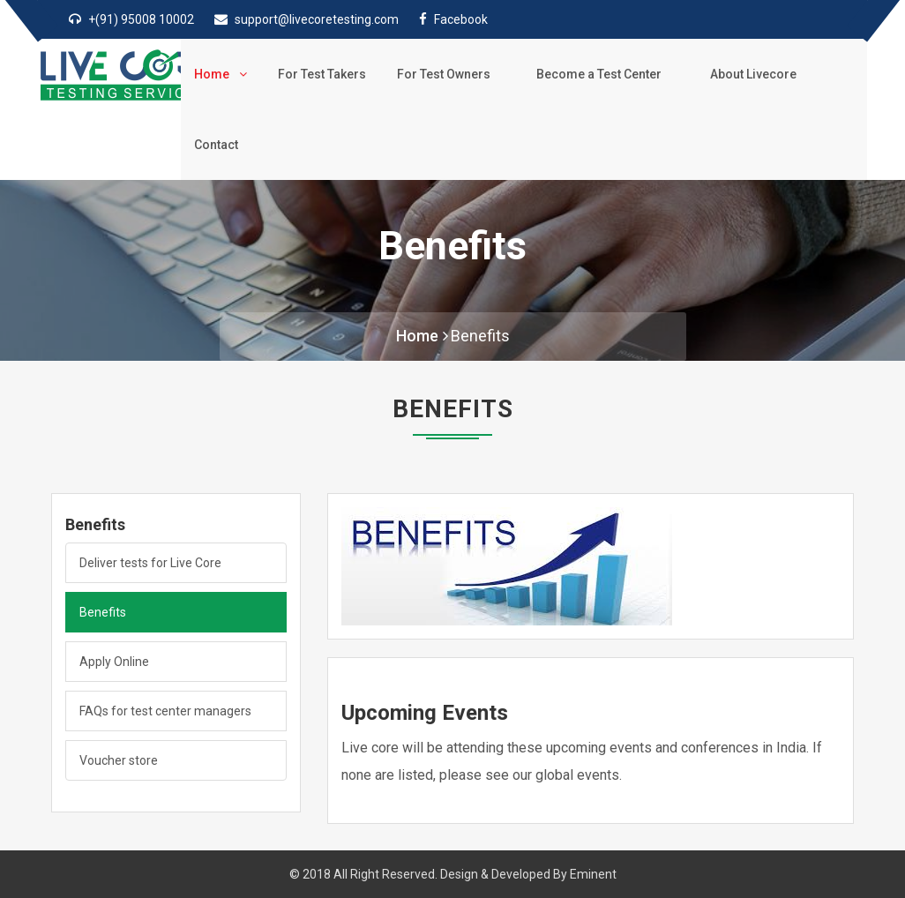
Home (220, 74)
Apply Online (114, 662)
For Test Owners (447, 74)
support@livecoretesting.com (317, 19)
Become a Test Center (603, 74)
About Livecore (757, 74)
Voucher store (118, 760)
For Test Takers (322, 74)
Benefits (480, 335)
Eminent (593, 874)
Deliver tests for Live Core (150, 563)
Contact (216, 145)
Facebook (461, 19)
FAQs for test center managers (165, 711)
